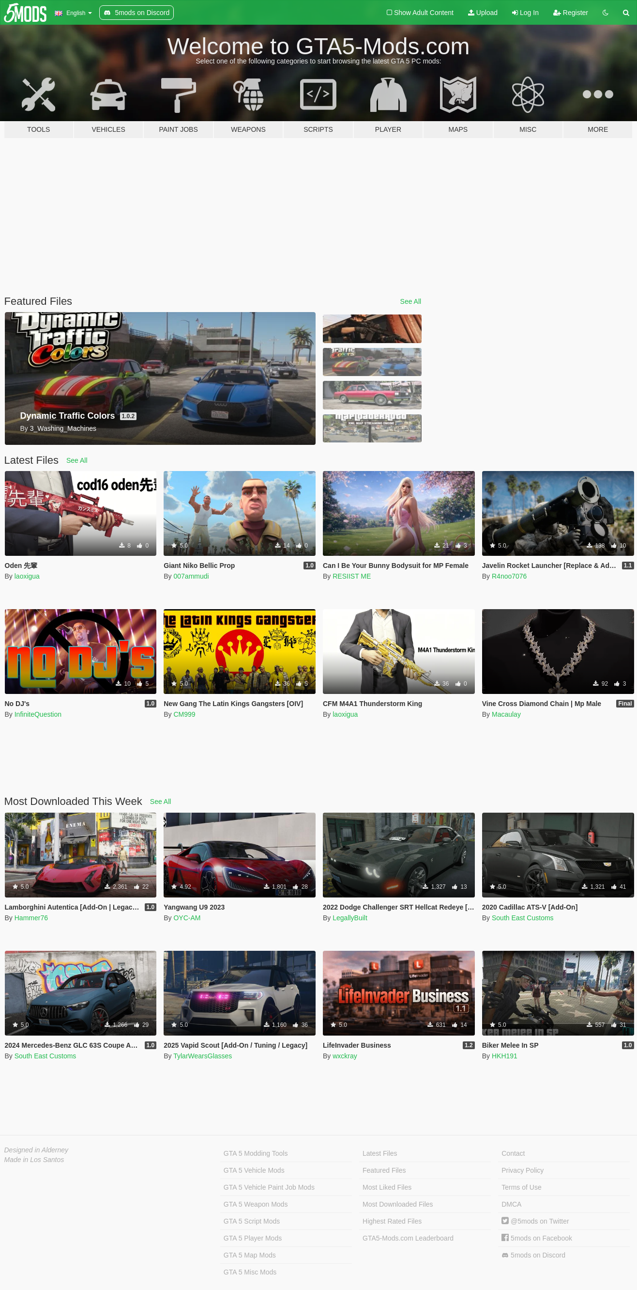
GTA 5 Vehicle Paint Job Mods (269, 1187)
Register (570, 12)
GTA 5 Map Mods (250, 1255)
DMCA (511, 1204)
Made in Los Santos (34, 1160)
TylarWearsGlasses (202, 1056)
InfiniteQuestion (38, 714)
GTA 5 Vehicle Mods (254, 1170)
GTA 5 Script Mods (252, 1221)
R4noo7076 (509, 576)
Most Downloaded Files (398, 1204)
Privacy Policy (522, 1170)
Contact (513, 1153)
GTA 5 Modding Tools (256, 1153)
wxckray (345, 1056)
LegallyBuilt (350, 918)
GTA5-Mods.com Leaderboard (408, 1238)
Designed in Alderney (36, 1150)
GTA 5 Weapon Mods (256, 1204)
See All (411, 301)
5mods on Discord (533, 1255)
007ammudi (191, 576)
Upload (483, 12)
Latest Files (380, 1153)
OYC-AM (186, 918)
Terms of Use (521, 1187)
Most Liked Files (387, 1187)
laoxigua (27, 576)
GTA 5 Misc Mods (250, 1272)
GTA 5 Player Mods (253, 1238)
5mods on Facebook (536, 1238)
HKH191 (504, 1056)
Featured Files (384, 1170)
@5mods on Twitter (535, 1221)
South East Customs (523, 918)
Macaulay (506, 714)
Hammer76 (31, 918)
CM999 (184, 714)
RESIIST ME (352, 576)
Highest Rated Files (392, 1221)
